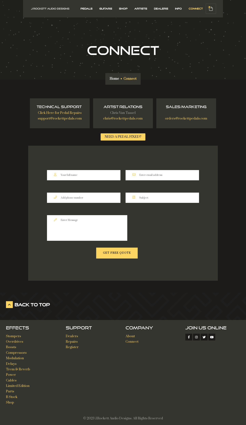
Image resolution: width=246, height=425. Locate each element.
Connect (194, 8)
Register (72, 346)
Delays (11, 362)
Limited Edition (18, 384)
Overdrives (14, 340)
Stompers (13, 335)
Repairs (72, 340)
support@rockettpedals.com (60, 117)
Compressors (16, 351)
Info (177, 8)
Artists (139, 8)
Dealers (160, 8)
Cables (11, 379)
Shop (122, 8)
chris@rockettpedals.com (123, 117)
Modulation (15, 357)
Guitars (104, 8)
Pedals (85, 8)
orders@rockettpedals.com (186, 117)
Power (11, 373)
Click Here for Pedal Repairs (60, 111)
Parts (10, 390)
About (130, 335)
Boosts (11, 346)
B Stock (11, 396)
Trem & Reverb (18, 368)
